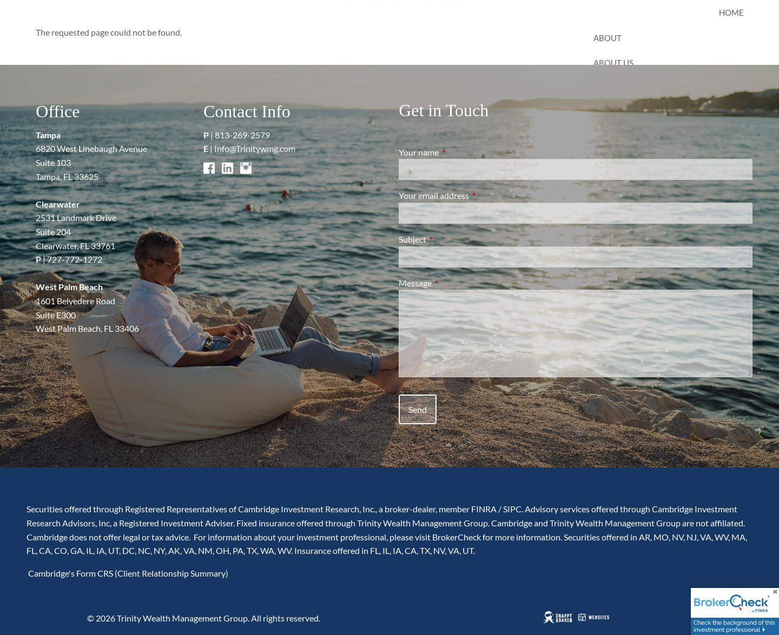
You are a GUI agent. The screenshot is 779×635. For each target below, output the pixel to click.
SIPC (512, 509)
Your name (458, 152)
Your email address (473, 195)
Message (454, 283)
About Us (613, 63)
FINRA (484, 509)
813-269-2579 (242, 135)
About (607, 38)
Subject (451, 239)
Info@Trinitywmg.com (254, 148)
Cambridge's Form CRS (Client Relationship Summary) (127, 573)
